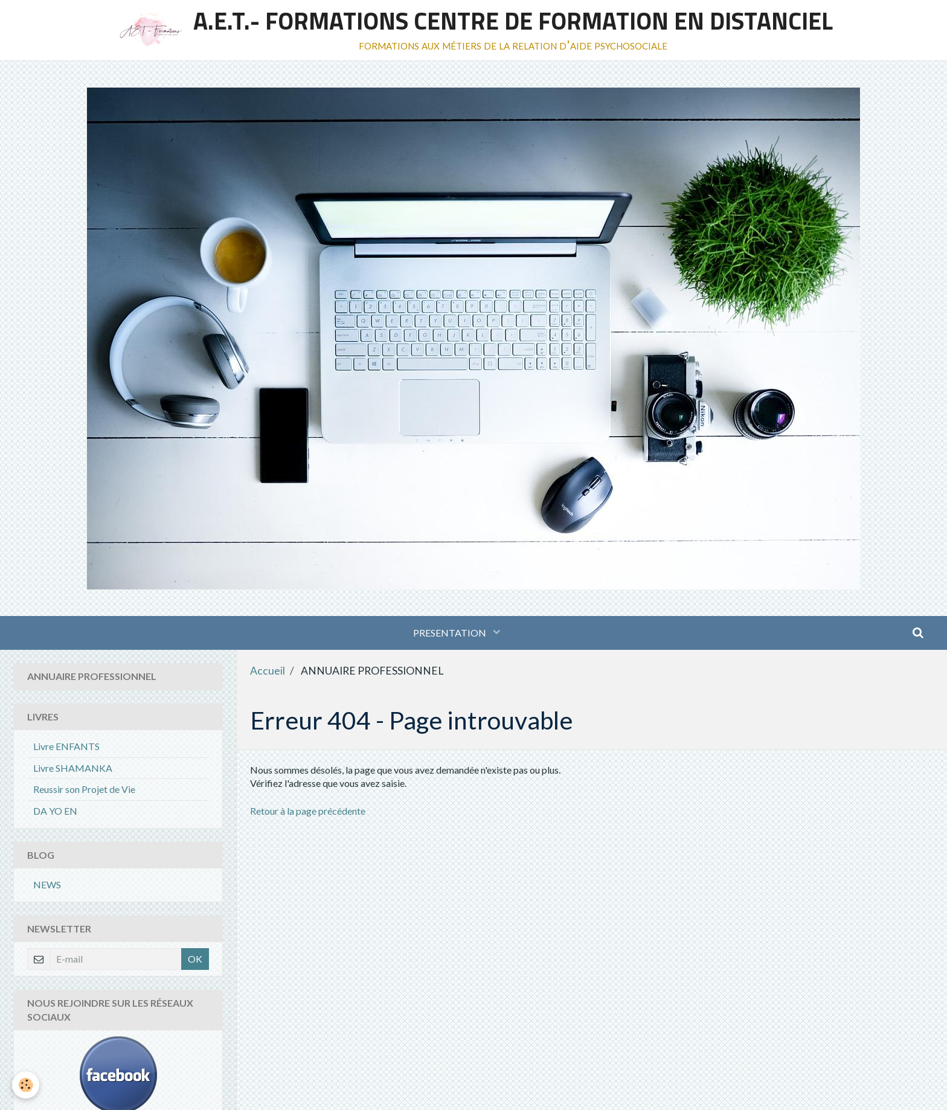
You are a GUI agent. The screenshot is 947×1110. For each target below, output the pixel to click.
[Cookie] (25, 1085)
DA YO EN (55, 810)
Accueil (267, 670)
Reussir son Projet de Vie (84, 789)
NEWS (47, 884)
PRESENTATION (450, 632)
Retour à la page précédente (307, 810)
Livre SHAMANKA (72, 768)
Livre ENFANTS (66, 746)
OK (195, 958)
